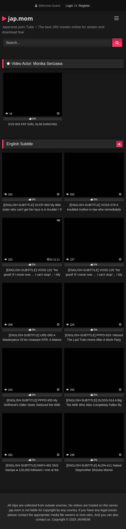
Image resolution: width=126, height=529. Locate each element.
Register (84, 5)
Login (69, 5)
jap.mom (17, 18)
